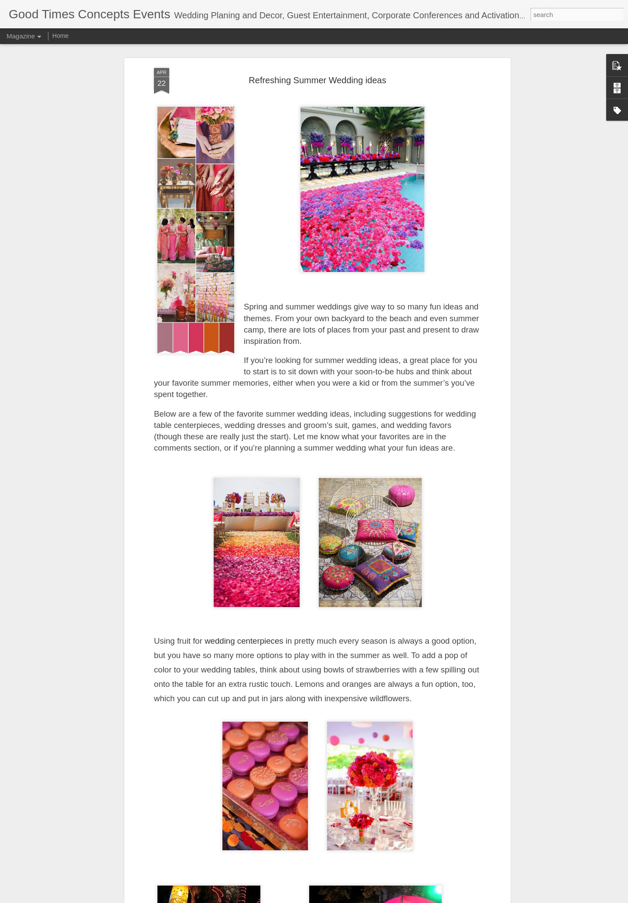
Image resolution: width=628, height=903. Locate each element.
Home (60, 35)
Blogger (376, 898)
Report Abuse (401, 898)
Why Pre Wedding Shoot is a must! (280, 794)
